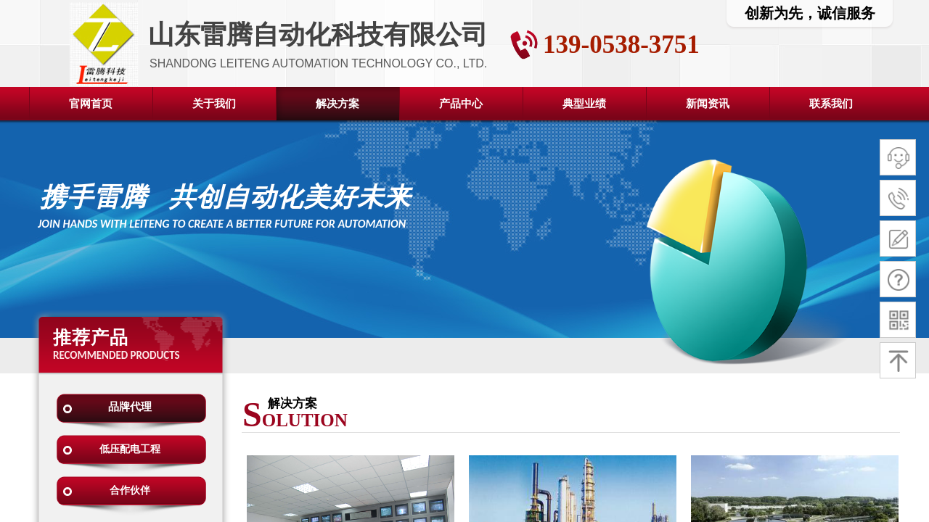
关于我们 (214, 103)
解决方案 (337, 103)
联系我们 (831, 103)
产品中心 (461, 103)
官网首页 (90, 103)
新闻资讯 (707, 103)
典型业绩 (584, 103)
